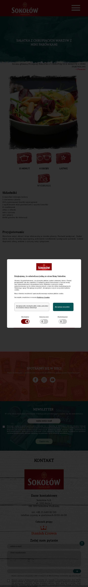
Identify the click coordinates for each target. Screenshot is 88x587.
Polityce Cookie (43, 297)
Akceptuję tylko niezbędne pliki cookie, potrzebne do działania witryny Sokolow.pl (32, 307)
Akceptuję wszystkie (62, 307)
